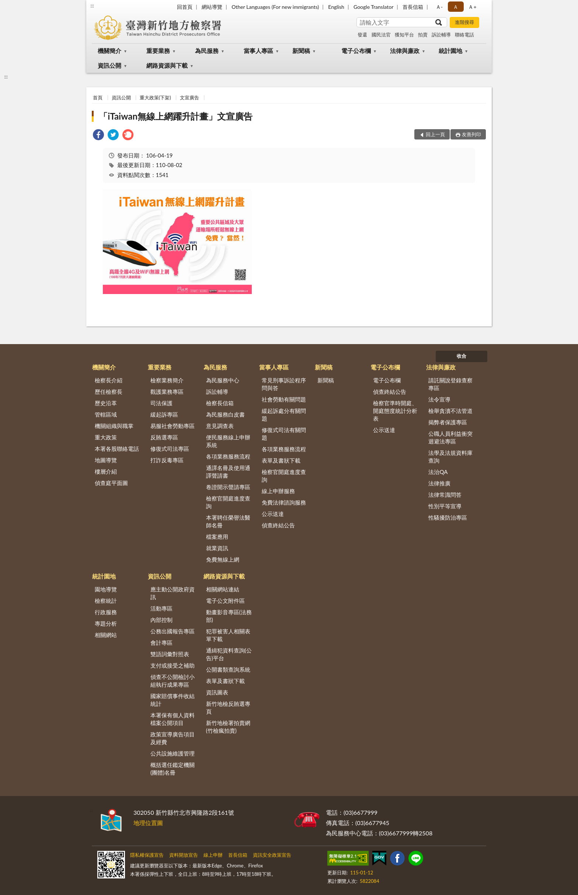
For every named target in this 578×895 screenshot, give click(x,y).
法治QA (438, 471)
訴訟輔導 (441, 35)
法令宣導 (439, 399)
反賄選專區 (164, 437)
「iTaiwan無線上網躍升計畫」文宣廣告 (176, 116)
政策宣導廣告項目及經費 (172, 738)
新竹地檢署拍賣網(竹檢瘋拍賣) (228, 726)
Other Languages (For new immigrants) (275, 7)
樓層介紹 (106, 471)
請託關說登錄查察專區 (450, 384)
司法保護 (161, 403)
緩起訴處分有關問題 (284, 414)
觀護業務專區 (167, 391)
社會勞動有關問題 (284, 399)
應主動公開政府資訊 (172, 593)
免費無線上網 (222, 559)
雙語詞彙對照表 (169, 654)
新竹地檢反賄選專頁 (228, 707)
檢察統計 (106, 600)
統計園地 (450, 50)
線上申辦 (213, 855)
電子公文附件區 (225, 600)
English (336, 7)
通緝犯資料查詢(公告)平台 (229, 654)
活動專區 (161, 608)
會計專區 (161, 642)
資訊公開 (109, 65)
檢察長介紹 (108, 380)
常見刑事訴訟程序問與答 (284, 384)
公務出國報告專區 (172, 631)
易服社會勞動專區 (172, 425)
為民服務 (207, 50)
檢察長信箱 (220, 403)
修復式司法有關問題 (284, 434)
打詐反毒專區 (167, 460)
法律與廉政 (404, 50)
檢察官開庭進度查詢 (228, 502)
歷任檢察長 (108, 391)
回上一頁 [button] (435, 134)
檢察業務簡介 (167, 380)
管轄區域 (106, 414)
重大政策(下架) (155, 97)
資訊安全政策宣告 (272, 855)
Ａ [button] (455, 7)
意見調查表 (220, 425)
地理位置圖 (148, 822)
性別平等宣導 (445, 506)
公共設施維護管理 (172, 753)
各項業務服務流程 (228, 456)
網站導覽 (212, 7)
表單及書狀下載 (281, 460)
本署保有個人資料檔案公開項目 (172, 719)
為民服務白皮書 (225, 414)
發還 (362, 35)
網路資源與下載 (167, 65)
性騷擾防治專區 (447, 517)
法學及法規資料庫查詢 (450, 456)
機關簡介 (109, 50)
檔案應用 (217, 536)
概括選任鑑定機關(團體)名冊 (172, 768)
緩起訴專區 (164, 414)
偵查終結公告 (278, 525)
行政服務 (106, 612)
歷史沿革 (106, 403)
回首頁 (184, 7)
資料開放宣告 (183, 855)
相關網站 (106, 635)
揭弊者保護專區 (447, 422)
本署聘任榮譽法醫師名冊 (228, 521)
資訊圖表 (217, 692)
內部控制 (161, 619)
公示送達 (273, 513)
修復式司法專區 (169, 448)
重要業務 (158, 50)
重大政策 (106, 437)
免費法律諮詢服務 (284, 502)
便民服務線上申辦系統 (228, 441)
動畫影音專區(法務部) (229, 616)
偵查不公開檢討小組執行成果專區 (172, 680)
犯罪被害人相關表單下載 (228, 635)
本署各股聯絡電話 (117, 448)
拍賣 (423, 35)
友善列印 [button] (471, 134)
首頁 (97, 97)
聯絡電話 (464, 35)
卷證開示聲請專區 (228, 487)
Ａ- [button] (439, 7)
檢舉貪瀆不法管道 (450, 410)
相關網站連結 (222, 589)
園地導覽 (106, 589)
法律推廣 (439, 483)
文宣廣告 (189, 97)
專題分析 (106, 623)
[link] (98, 135)
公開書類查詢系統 (228, 669)
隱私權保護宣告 (147, 855)
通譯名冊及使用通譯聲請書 (228, 471)
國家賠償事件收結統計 (172, 700)
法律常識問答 (445, 494)
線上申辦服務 (278, 491)
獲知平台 (404, 35)
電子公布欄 (356, 50)
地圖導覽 (106, 460)
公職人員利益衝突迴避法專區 (450, 437)
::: (92, 5)
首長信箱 (413, 7)
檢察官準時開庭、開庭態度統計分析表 (395, 411)
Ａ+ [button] (472, 7)
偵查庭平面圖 (111, 483)
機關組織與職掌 (114, 425)
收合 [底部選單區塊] (461, 356)
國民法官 (381, 35)
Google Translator (373, 7)
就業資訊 (217, 548)
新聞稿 (301, 50)
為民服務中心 (222, 380)
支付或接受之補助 (172, 665)
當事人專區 (258, 50)
